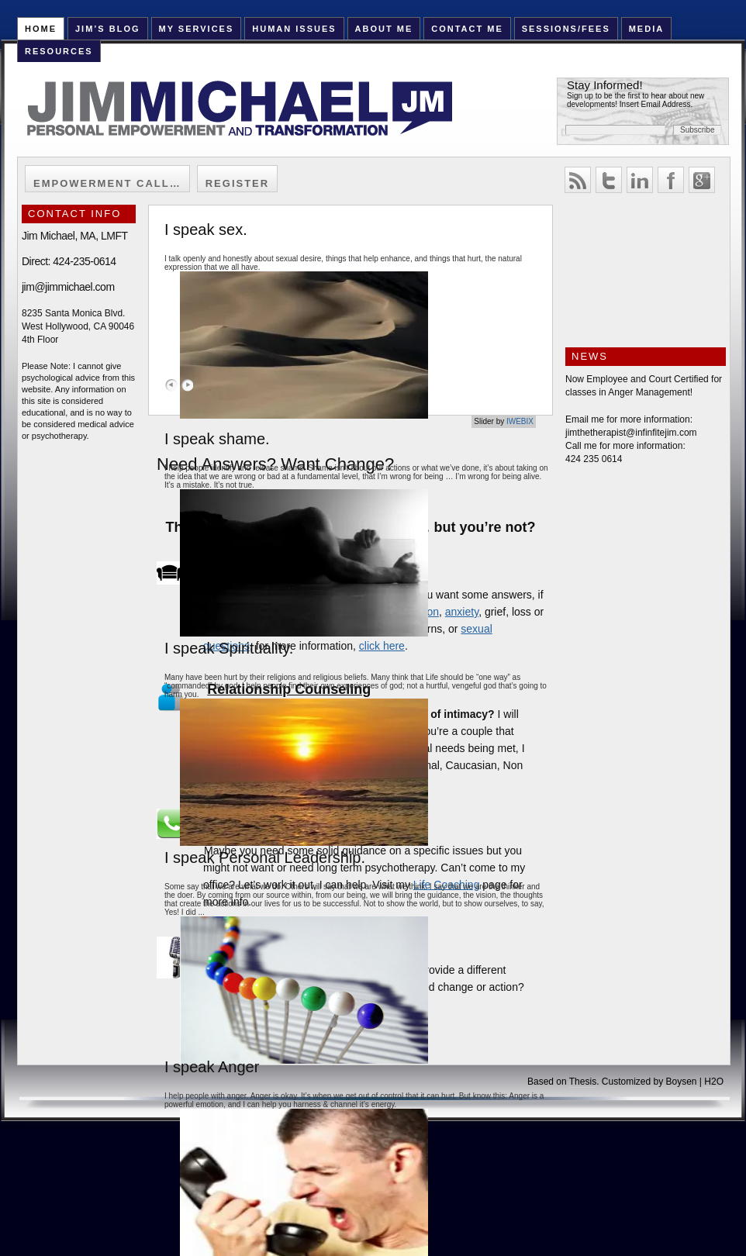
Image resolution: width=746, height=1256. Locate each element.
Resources (59, 51)
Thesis (582, 1081)
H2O (714, 1081)
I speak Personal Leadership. (264, 857)
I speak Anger (211, 1066)
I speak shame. (217, 438)
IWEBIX (520, 421)
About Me (384, 28)
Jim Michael (258, 118)
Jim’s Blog (107, 28)
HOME (41, 28)
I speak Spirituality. (228, 648)
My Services (195, 28)
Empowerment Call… (107, 183)
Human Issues (294, 28)
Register (237, 183)
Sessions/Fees (566, 28)
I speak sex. (205, 229)
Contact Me (467, 28)
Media (646, 28)
